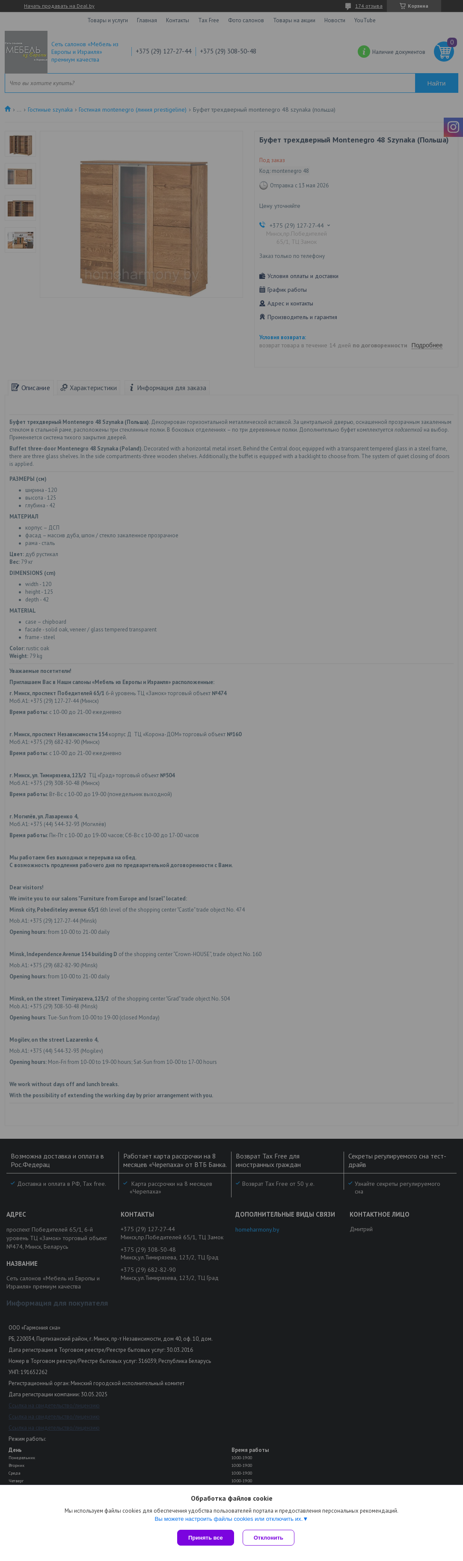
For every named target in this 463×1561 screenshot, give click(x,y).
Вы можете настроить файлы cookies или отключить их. (228, 1519)
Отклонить (268, 1537)
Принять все (205, 1537)
